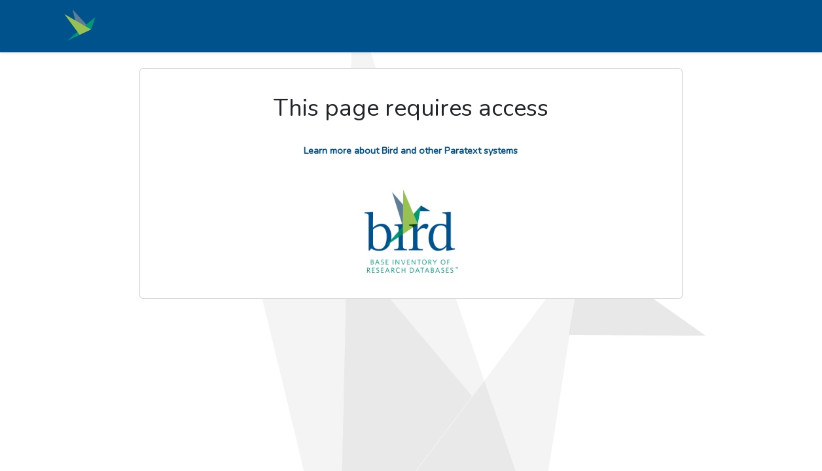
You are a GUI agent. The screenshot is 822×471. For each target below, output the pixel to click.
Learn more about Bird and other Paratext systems (411, 150)
